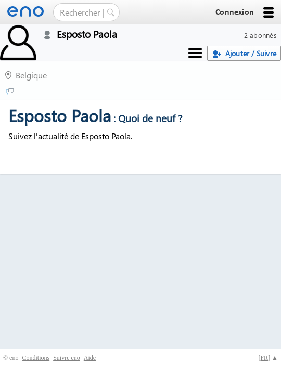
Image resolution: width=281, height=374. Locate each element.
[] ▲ (268, 358)
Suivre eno (66, 358)
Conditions (35, 358)
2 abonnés (260, 35)
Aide (90, 358)
